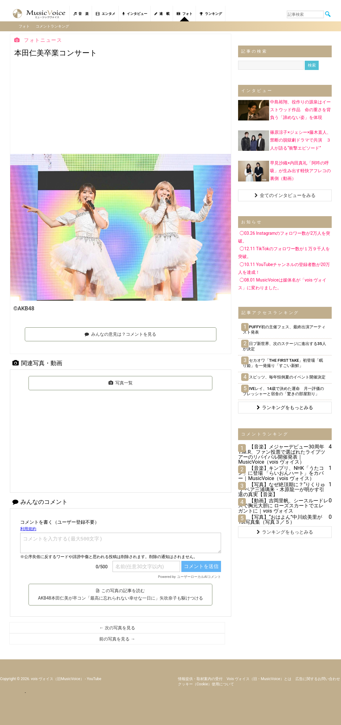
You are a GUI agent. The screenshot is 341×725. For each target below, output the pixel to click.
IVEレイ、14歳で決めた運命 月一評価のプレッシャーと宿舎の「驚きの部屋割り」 (283, 390)
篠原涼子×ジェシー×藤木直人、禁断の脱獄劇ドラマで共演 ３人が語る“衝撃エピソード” (300, 139)
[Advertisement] (120, 107)
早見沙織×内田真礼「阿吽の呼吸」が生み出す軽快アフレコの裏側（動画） (300, 170)
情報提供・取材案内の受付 (200, 678)
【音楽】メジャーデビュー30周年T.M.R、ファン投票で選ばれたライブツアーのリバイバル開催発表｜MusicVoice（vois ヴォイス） (281, 454)
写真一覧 (120, 382)
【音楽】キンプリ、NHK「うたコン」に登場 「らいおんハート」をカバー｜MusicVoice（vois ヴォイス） (281, 473)
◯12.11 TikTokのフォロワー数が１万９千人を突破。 (284, 252)
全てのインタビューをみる (285, 195)
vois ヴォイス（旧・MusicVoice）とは (259, 678)
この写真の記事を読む (120, 594)
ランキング (211, 14)
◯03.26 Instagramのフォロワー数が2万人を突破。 (284, 236)
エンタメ (105, 14)
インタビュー (134, 14)
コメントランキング (52, 26)
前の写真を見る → (117, 638)
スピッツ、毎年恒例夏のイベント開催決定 (284, 376)
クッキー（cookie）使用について (206, 684)
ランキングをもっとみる (285, 407)
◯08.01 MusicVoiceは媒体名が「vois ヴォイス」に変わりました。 (282, 283)
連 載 (162, 14)
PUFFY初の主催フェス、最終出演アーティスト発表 (284, 329)
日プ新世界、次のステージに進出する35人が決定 (284, 346)
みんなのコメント (40, 501)
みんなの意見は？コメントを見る (120, 333)
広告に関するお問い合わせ (317, 678)
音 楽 (81, 14)
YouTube (94, 678)
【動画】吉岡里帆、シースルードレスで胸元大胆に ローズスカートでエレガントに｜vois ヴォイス (283, 505)
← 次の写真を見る (117, 627)
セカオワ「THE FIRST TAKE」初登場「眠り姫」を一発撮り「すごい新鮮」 (283, 363)
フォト (185, 14)
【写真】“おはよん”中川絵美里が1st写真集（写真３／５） (280, 519)
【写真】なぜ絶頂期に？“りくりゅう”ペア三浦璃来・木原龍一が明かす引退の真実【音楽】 (281, 489)
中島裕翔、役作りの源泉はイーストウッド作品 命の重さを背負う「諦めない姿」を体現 (300, 109)
